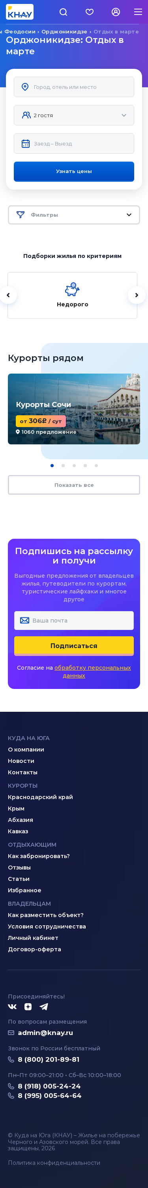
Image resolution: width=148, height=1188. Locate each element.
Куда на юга (29, 738)
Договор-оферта (34, 949)
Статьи (19, 878)
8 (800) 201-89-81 (48, 1059)
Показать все (74, 485)
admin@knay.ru (45, 1033)
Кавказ (18, 831)
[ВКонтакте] (12, 1007)
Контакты (22, 772)
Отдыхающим (32, 844)
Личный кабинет (33, 937)
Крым (16, 808)
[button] (52, 465)
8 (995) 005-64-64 (50, 1096)
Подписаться (74, 646)
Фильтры (74, 215)
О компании (26, 749)
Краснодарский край (40, 797)
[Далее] (137, 295)
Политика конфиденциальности (54, 1163)
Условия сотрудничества (47, 926)
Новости (21, 760)
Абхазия (20, 819)
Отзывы (19, 867)
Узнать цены (74, 171)
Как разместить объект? (46, 915)
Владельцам (29, 903)
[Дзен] (28, 1007)
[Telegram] (44, 1007)
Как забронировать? (39, 856)
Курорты (22, 785)
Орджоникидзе (64, 31)
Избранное (24, 890)
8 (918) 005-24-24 (49, 1086)
